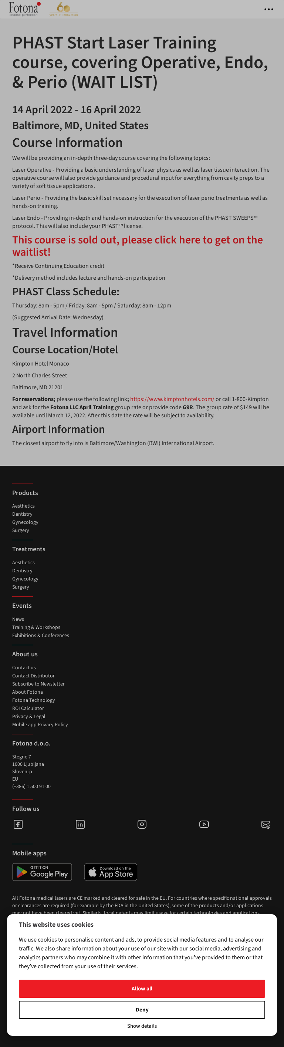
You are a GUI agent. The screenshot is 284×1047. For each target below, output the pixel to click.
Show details (142, 1026)
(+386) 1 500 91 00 (31, 786)
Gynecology (25, 522)
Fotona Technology (33, 700)
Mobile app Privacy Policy (40, 724)
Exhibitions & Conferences (40, 635)
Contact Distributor (33, 676)
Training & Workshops (36, 627)
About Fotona (27, 692)
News (18, 619)
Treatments (28, 549)
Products (25, 493)
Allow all (142, 989)
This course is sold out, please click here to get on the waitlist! (137, 246)
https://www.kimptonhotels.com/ (173, 399)
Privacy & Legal (28, 716)
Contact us (24, 667)
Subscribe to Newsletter (38, 684)
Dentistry (22, 514)
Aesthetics (23, 506)
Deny (142, 1010)
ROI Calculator (28, 708)
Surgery (20, 530)
